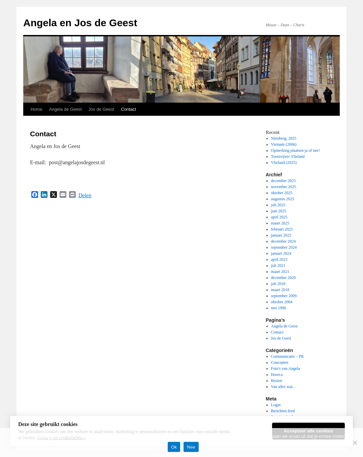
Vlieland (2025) (284, 162)
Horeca (277, 374)
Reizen (276, 380)
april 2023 (279, 259)
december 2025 (283, 180)
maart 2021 (280, 271)
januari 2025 (281, 235)
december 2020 (283, 277)
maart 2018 (280, 289)
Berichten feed (283, 411)
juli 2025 (278, 205)
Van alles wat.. (283, 386)
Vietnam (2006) (284, 144)
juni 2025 (279, 211)
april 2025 (279, 217)
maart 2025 (280, 223)
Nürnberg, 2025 (284, 138)
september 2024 (284, 247)
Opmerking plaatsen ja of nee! (295, 150)
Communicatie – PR (287, 356)
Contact (128, 109)
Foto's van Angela (285, 368)
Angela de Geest (65, 109)
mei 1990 (278, 308)
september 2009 (284, 295)
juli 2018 (278, 283)
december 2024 (283, 241)
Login (276, 404)
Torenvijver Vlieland (288, 156)
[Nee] (354, 442)
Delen (84, 195)
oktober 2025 (282, 192)
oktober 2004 (282, 302)
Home (36, 109)
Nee (191, 447)
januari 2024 (281, 253)
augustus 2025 (282, 199)
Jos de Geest (101, 109)
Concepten (279, 362)
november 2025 (283, 186)
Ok (174, 447)
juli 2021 (278, 265)
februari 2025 (282, 229)
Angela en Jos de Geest (80, 22)
